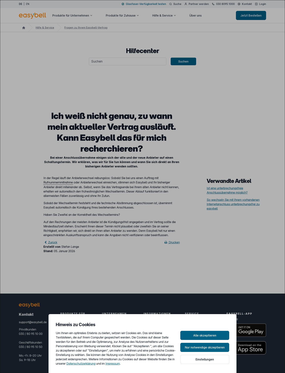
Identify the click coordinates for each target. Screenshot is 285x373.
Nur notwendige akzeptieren (205, 347)
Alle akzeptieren (204, 335)
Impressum (112, 363)
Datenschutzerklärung (80, 363)
